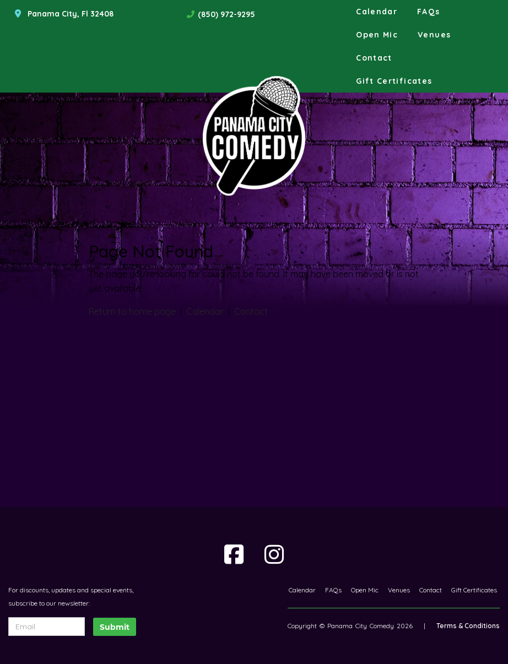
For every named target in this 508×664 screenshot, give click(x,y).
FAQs (428, 12)
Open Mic (377, 35)
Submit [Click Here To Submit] (114, 627)
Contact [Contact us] (251, 311)
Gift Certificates (394, 81)
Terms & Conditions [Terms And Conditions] (468, 626)
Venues (434, 35)
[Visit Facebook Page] (234, 554)
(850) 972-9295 (226, 14)
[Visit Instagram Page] (274, 554)
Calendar (376, 12)
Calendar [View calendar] (205, 311)
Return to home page (132, 311)
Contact (374, 58)
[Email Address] (46, 626)
